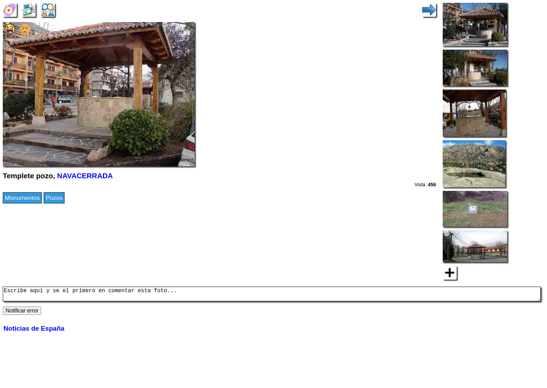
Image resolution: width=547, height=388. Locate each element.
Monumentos (22, 197)
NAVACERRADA (85, 176)
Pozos (54, 197)
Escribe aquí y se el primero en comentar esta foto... (272, 295)
